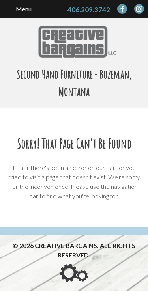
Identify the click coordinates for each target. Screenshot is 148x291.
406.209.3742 (88, 10)
